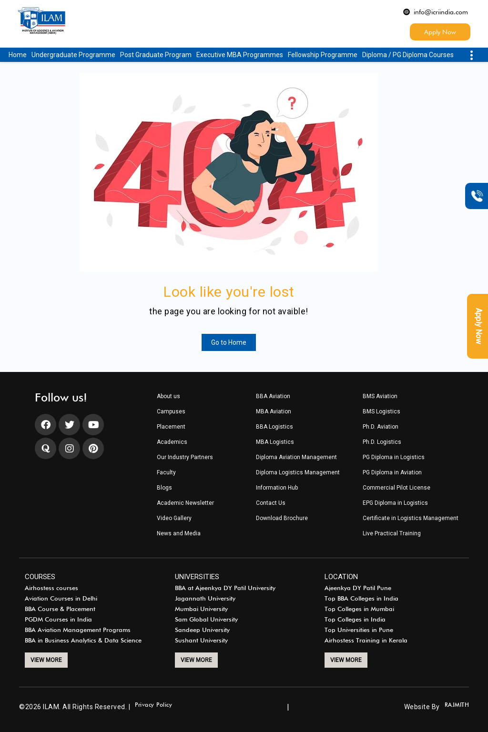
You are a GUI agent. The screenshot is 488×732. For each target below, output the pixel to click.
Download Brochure (282, 518)
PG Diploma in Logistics (394, 457)
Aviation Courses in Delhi (61, 598)
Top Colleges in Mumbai (359, 609)
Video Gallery (174, 518)
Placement (171, 427)
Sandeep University (202, 630)
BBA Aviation (273, 396)
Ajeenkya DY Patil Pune (358, 588)
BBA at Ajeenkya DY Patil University (225, 588)
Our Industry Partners (185, 457)
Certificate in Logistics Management (410, 518)
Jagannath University (205, 598)
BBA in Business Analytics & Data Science (83, 640)
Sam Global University (206, 619)
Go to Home (228, 342)
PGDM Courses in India (58, 619)
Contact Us (270, 503)
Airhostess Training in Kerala (366, 640)
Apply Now (440, 32)
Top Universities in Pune (359, 630)
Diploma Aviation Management (296, 457)
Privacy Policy (153, 705)
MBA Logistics (275, 442)
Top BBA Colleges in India (361, 598)
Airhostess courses (51, 588)
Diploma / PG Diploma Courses (408, 55)
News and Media (179, 534)
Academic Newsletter (185, 503)
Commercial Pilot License (396, 488)
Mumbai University (201, 609)
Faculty (166, 473)
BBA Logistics (274, 427)
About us (168, 396)
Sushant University (201, 640)
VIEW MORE (46, 660)
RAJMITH (457, 705)
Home (18, 55)
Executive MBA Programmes (239, 55)
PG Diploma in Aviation (392, 473)
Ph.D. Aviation (380, 427)
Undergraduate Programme (73, 55)
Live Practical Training (392, 534)
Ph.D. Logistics (382, 442)
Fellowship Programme (322, 55)
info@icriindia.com (435, 12)
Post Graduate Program (156, 55)
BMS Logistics (381, 412)
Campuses (171, 412)
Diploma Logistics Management (298, 473)
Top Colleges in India (355, 619)
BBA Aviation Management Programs (78, 630)
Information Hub (277, 488)
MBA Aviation (273, 412)
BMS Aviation (380, 396)
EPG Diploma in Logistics (395, 503)
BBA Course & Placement (60, 609)
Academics (172, 442)
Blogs (164, 488)
